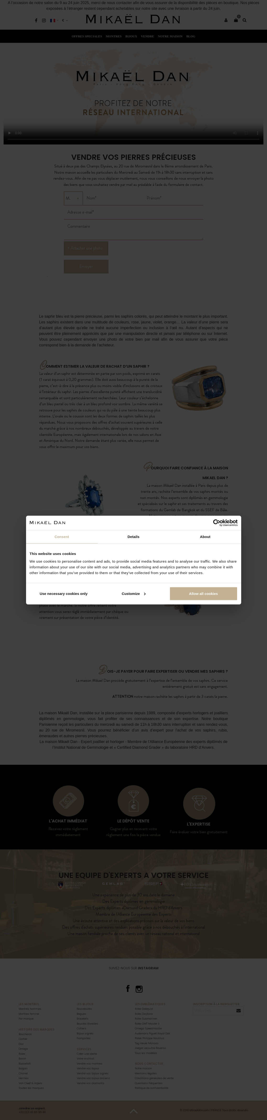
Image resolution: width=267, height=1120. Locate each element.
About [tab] (205, 537)
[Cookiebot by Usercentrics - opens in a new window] (217, 523)
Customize (134, 593)
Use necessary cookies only (63, 593)
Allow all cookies (203, 593)
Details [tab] (134, 537)
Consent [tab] (61, 537)
